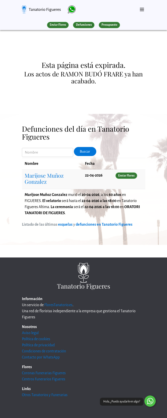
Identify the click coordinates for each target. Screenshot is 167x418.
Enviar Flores (58, 24)
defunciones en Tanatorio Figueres (104, 225)
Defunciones (84, 24)
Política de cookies (36, 339)
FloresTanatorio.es (58, 305)
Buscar (85, 151)
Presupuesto (109, 24)
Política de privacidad (38, 345)
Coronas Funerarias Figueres (44, 373)
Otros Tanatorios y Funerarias (45, 395)
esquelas (65, 225)
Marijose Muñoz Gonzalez (44, 178)
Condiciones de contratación (44, 351)
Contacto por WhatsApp (41, 357)
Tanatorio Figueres (45, 9)
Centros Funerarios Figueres (43, 379)
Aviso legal (30, 333)
